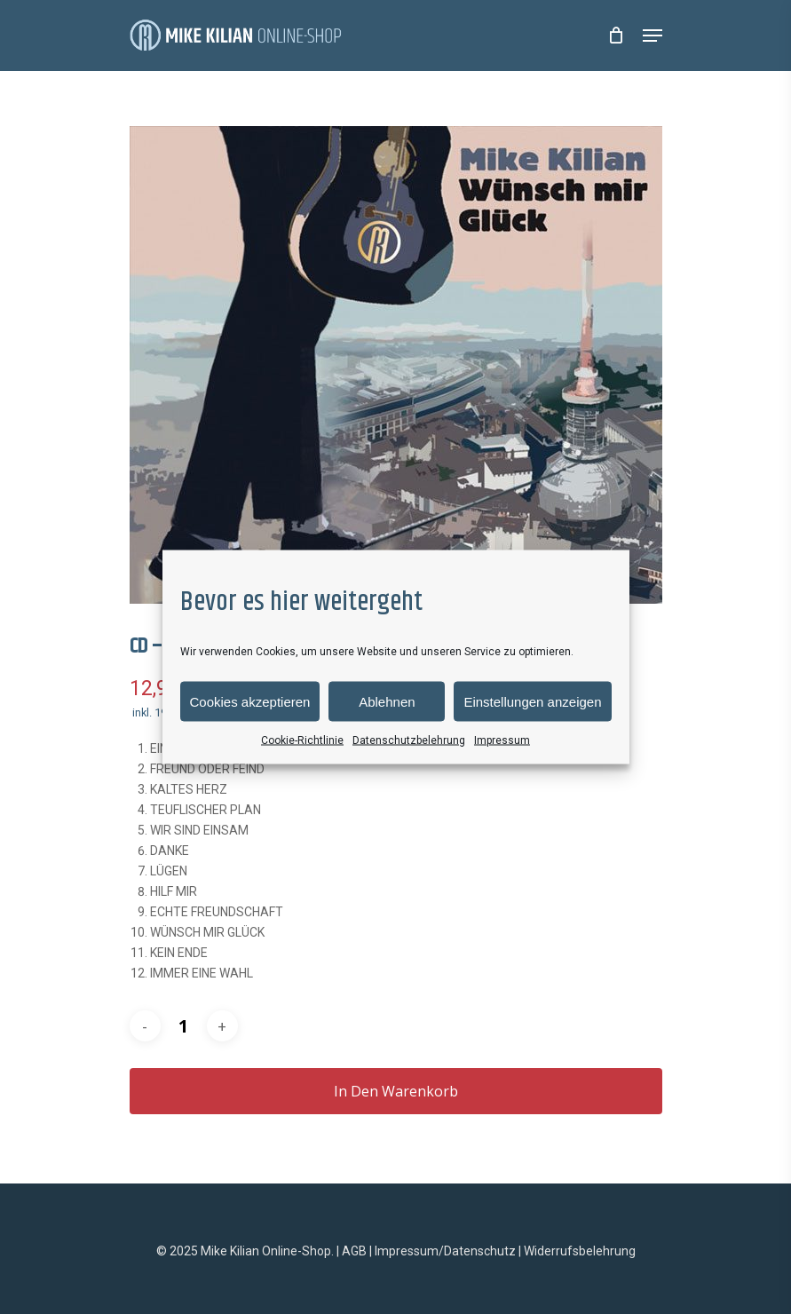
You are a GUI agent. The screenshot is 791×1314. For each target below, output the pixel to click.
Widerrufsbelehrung (580, 1251)
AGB (354, 1251)
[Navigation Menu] (652, 35)
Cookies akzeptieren (250, 700)
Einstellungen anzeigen (532, 700)
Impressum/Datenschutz (445, 1251)
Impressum (502, 740)
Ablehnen (387, 700)
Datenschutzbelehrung (408, 740)
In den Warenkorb (396, 1091)
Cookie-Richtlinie (302, 740)
